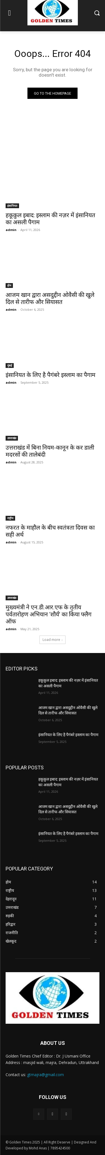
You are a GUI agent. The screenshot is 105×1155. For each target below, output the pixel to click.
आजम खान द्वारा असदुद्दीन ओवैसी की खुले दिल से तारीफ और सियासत (50, 298)
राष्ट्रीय (10, 518)
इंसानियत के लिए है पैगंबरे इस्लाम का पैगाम (50, 375)
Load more (53, 639)
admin (11, 230)
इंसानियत (12, 206)
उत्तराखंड (11, 438)
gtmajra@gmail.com (45, 1074)
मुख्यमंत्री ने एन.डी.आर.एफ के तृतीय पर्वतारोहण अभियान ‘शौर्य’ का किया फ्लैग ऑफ (49, 614)
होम (9, 285)
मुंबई (9, 365)
